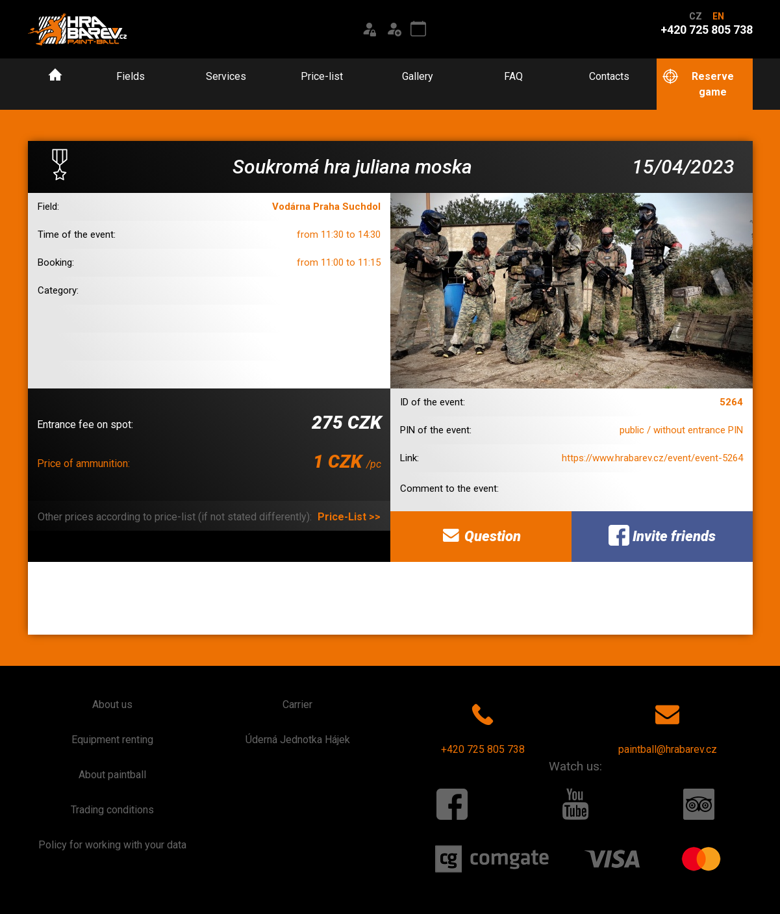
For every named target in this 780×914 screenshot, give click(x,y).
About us (112, 704)
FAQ (513, 76)
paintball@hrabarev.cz (667, 726)
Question (480, 535)
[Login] (369, 29)
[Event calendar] (418, 29)
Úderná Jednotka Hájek (297, 739)
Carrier (297, 704)
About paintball (112, 774)
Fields (130, 76)
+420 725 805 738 (483, 726)
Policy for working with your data (112, 845)
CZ (695, 16)
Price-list (322, 76)
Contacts (609, 76)
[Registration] (393, 29)
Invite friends (662, 535)
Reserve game (698, 83)
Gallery (417, 76)
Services (226, 76)
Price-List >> (349, 517)
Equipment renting (112, 739)
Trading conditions (112, 810)
